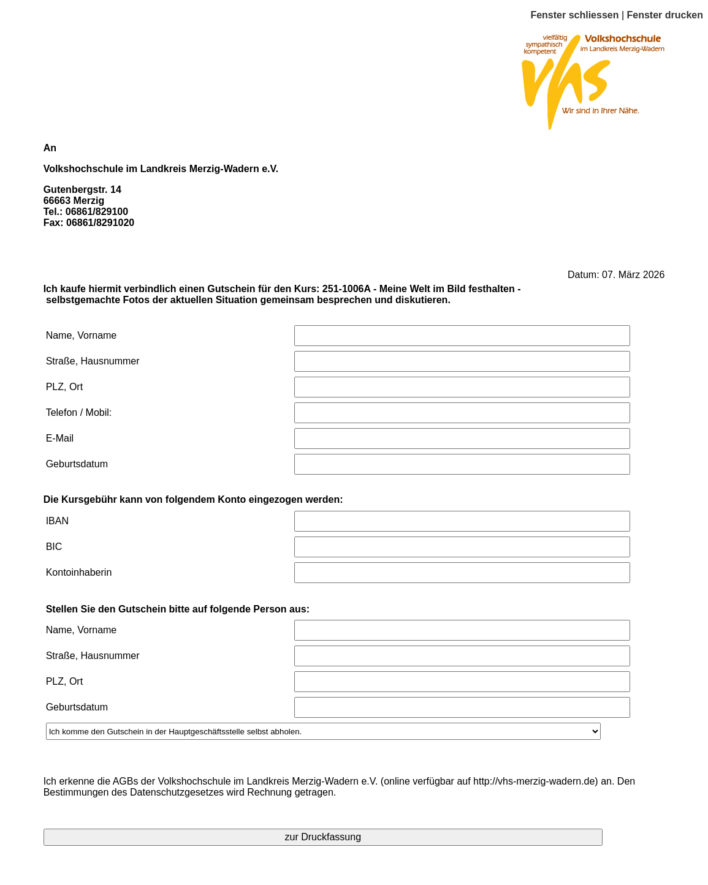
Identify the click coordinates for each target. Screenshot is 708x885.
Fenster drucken (665, 15)
